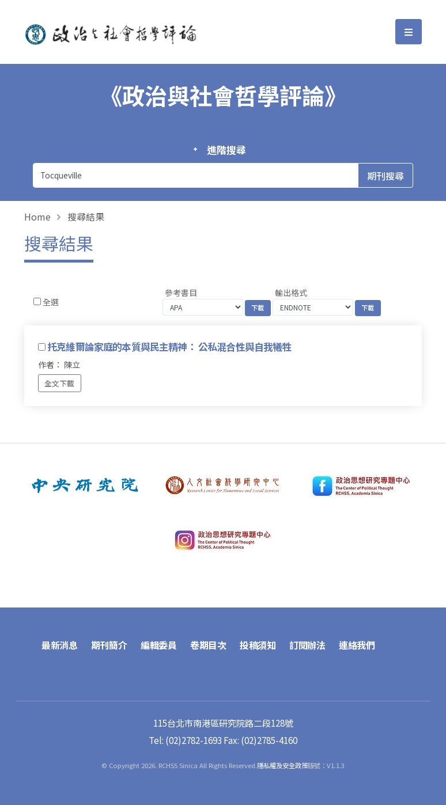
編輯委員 (158, 645)
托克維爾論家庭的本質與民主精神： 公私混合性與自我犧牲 (169, 347)
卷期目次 (208, 645)
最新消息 (59, 645)
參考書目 (181, 292)
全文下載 (59, 383)
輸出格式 (291, 292)
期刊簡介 (109, 645)
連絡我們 (357, 645)
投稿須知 (257, 645)
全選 (51, 301)
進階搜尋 (226, 150)
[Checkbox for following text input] (37, 301)
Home (37, 216)
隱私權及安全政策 (282, 765)
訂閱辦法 (307, 645)
